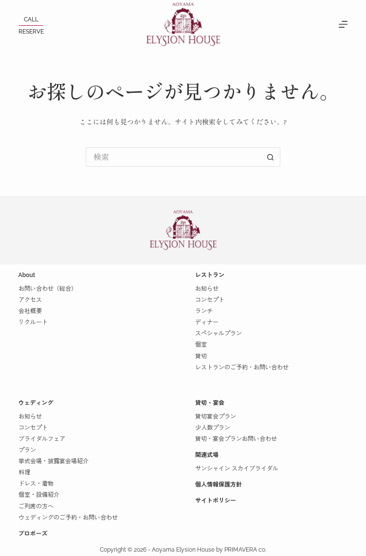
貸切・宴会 (209, 403)
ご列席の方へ (36, 506)
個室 (201, 344)
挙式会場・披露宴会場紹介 (53, 461)
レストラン (209, 275)
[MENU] (343, 24)
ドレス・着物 (36, 483)
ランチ (204, 311)
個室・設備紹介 (38, 494)
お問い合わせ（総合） (47, 288)
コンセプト (209, 299)
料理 (24, 472)
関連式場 (207, 455)
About (27, 275)
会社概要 (30, 311)
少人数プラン (212, 427)
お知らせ (207, 288)
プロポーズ (33, 533)
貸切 (201, 356)
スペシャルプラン (218, 333)
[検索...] (173, 157)
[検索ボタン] (270, 157)
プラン (27, 450)
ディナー (207, 322)
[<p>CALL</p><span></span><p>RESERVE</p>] (31, 26)
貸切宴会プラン (215, 416)
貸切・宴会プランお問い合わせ (236, 438)
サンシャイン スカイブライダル (236, 468)
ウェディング (36, 403)
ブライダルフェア (41, 438)
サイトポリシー (215, 500)
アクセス (30, 299)
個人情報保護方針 (218, 484)
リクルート (33, 322)
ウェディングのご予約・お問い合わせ (68, 517)
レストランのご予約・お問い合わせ (242, 367)
